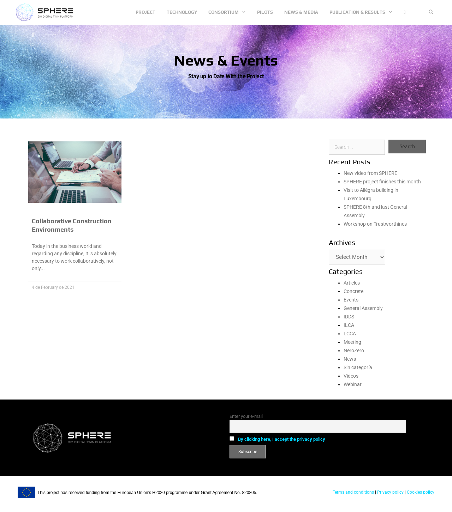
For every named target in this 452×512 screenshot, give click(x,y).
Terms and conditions (353, 492)
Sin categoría (358, 367)
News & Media (301, 12)
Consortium (229, 12)
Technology (182, 12)
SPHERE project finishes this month (382, 181)
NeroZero (354, 350)
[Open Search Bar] (431, 12)
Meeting (352, 342)
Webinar (353, 384)
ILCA (349, 325)
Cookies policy (420, 492)
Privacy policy (390, 492)
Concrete (353, 291)
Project (145, 12)
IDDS (349, 316)
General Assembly (363, 308)
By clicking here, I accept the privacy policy (281, 439)
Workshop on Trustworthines (375, 224)
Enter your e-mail (246, 416)
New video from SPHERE (370, 173)
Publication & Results (363, 12)
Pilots (265, 12)
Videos (351, 376)
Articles (352, 283)
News (350, 359)
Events (351, 300)
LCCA (350, 333)
